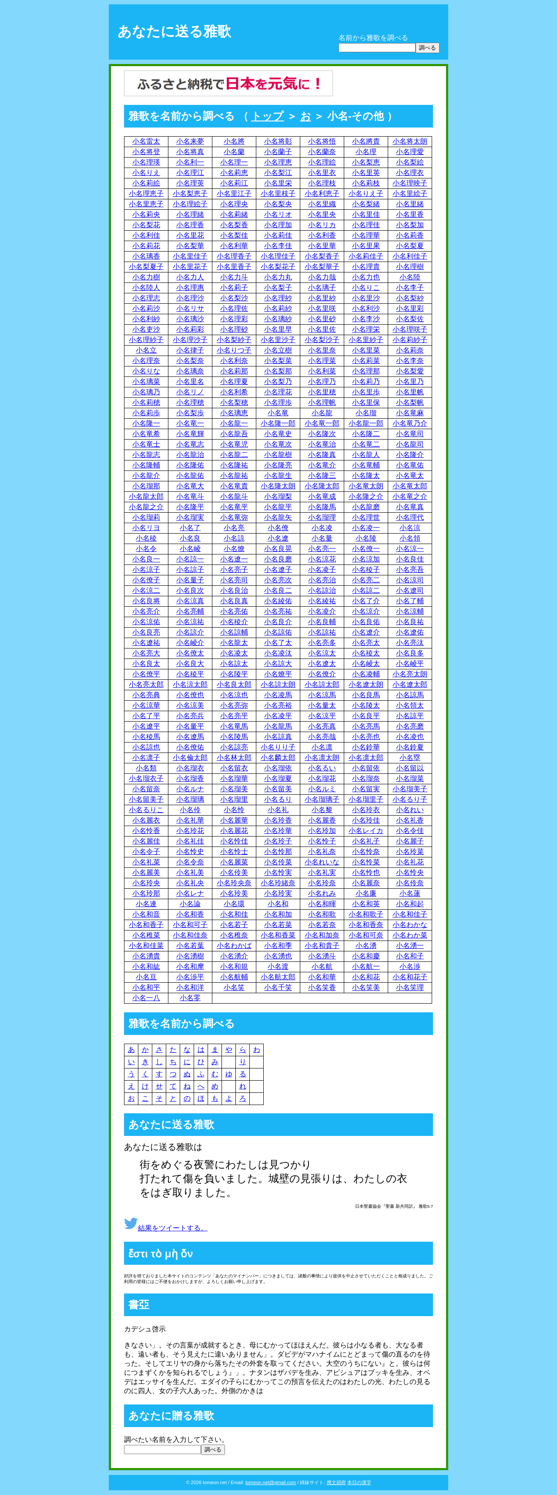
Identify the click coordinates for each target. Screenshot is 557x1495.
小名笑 (234, 987)
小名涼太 (322, 653)
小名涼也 (234, 695)
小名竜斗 (190, 496)
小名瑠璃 (190, 799)
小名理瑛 (146, 162)
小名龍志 (146, 454)
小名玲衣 (366, 809)
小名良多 (410, 653)
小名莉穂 (146, 402)
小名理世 (366, 517)
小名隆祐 (234, 465)
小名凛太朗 (322, 757)
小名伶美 (234, 872)
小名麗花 (234, 830)
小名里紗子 (366, 339)
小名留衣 (234, 768)
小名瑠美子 (410, 789)
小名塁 (409, 757)
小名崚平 (410, 663)
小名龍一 (234, 423)
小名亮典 (146, 695)
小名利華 (234, 245)
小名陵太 (366, 705)
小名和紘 (146, 966)
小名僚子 (146, 580)
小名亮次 (278, 580)
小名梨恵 (366, 162)
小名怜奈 (366, 851)
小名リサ (190, 308)
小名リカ (322, 224)
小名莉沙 (146, 308)
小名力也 (366, 277)
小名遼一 (234, 559)
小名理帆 (322, 402)
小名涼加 (366, 559)
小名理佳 (366, 224)
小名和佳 (234, 914)
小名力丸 (278, 277)
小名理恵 (278, 162)
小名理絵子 (190, 204)
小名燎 (234, 548)
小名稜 (146, 538)
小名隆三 (322, 475)
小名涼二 (146, 590)
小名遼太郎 (410, 684)
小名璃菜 (146, 381)
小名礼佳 (190, 841)
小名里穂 (322, 392)
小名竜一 (190, 423)
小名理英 (190, 183)
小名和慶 (366, 956)
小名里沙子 (278, 339)
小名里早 (278, 329)
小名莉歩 (146, 413)
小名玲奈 (322, 883)
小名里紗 (322, 298)
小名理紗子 (146, 339)
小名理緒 (190, 214)
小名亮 (234, 527)
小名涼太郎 (190, 684)
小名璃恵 (234, 413)
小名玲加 (322, 830)
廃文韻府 (336, 1482)
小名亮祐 (278, 611)
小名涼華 (146, 705)
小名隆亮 (278, 465)
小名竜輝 (190, 433)
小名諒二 (366, 590)
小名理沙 (190, 298)
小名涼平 (322, 715)
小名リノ (190, 392)
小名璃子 (322, 287)
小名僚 (278, 527)
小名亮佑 (234, 611)
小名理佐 (234, 308)
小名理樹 (410, 266)
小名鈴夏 (410, 747)
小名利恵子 (322, 193)
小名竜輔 (366, 465)
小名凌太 (234, 653)
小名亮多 (322, 642)
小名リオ (278, 214)
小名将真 (190, 151)
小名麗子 (410, 841)
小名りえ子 (366, 193)
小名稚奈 (234, 935)
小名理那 (366, 371)
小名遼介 (366, 632)
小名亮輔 (190, 611)
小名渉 (409, 966)
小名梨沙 (234, 298)
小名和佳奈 (190, 935)
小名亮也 (366, 736)
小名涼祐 (190, 621)
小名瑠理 (322, 517)
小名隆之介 (366, 496)
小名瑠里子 (366, 799)
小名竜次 (278, 444)
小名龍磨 (366, 507)
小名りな (146, 371)
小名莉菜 (366, 360)
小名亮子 (234, 569)
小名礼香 (410, 820)
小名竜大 (190, 486)
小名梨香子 (322, 256)
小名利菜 (322, 371)
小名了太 (278, 642)
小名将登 (146, 151)
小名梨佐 (410, 319)
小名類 (146, 768)
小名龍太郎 (146, 496)
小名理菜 (322, 360)
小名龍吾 (234, 433)
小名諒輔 (234, 632)
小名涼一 (410, 548)
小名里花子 (190, 266)
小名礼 (278, 809)
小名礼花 (410, 862)
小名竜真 (410, 507)
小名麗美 (146, 872)
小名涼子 (146, 569)
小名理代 (410, 517)
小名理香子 (234, 256)
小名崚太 (366, 663)
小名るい (322, 768)
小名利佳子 (410, 256)
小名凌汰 (278, 653)
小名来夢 (190, 141)
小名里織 (322, 204)
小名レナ (190, 893)
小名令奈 (190, 862)
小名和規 (234, 966)
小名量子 (190, 580)
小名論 (190, 903)
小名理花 (278, 392)
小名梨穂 (234, 402)
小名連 (146, 903)
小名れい (410, 809)
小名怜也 (366, 872)
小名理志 (146, 298)
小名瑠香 (190, 778)
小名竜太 (410, 475)
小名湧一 (410, 945)
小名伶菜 (278, 862)
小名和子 (410, 956)
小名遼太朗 (366, 684)
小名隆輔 (146, 465)
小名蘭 (234, 151)
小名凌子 (322, 569)
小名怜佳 (234, 841)
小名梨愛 (410, 371)
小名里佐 (322, 329)
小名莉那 (234, 371)
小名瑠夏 (278, 778)
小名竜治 (322, 444)
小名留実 (366, 789)
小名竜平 (234, 507)
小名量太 (322, 705)
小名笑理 (410, 987)
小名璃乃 (146, 392)
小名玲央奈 (234, 883)
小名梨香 (234, 224)
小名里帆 (410, 392)
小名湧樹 (190, 956)
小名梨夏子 (146, 266)
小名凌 (322, 527)
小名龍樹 (278, 454)
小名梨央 (278, 204)
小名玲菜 (410, 851)
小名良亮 (146, 632)
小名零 (190, 997)
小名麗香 (322, 820)
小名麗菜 (234, 862)
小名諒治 (322, 590)
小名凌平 (278, 715)
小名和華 (322, 977)
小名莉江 (234, 183)
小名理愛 (410, 151)
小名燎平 (278, 674)
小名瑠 (366, 413)
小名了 (190, 527)
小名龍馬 (278, 726)
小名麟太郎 (278, 757)
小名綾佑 (278, 601)
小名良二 (278, 590)
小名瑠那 (146, 486)
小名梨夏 (410, 245)
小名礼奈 (322, 851)
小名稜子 (366, 569)
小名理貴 (366, 266)
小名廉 (366, 893)
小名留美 (278, 789)
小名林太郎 (234, 757)
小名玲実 (278, 893)
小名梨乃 (278, 381)
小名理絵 (322, 162)
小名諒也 (146, 747)
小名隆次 (322, 433)
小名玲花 (190, 830)
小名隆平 (190, 507)
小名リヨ (146, 527)
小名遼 (278, 538)
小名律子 (190, 350)
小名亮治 (322, 580)
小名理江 (190, 172)
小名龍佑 (190, 475)
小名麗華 (234, 820)
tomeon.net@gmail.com (270, 1482)
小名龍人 (366, 454)
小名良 (190, 538)
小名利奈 (234, 360)
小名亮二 (366, 580)
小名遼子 (278, 569)
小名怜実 (278, 872)
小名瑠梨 (278, 496)
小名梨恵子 (190, 193)
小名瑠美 (234, 789)
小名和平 (146, 987)
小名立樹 (278, 350)
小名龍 (322, 413)
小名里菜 (366, 350)
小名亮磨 (410, 726)
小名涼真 (190, 601)
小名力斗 (234, 277)
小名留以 (410, 768)
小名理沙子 (190, 339)
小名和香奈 (366, 924)
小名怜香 (146, 830)
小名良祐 (410, 621)
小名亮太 (366, 642)
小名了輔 (410, 601)
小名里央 (322, 214)
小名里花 (190, 235)
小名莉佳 (278, 235)
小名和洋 (190, 987)
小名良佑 (366, 621)
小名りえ (146, 172)
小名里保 (366, 402)
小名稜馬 (146, 736)
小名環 (234, 903)
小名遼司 (410, 590)
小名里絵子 (410, 193)
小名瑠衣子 (146, 778)
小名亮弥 (234, 705)
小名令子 (146, 851)
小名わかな (410, 924)
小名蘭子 (278, 151)
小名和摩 (190, 966)
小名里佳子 (190, 256)
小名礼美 (190, 872)
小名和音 (146, 914)
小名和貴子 (322, 945)
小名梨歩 (190, 413)
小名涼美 (190, 705)
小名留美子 (146, 799)
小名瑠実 (190, 517)
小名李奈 (410, 360)
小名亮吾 (410, 569)
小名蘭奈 (322, 151)
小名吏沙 (146, 329)
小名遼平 (146, 726)
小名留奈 (146, 789)
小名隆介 (410, 454)
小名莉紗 (278, 308)
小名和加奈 (322, 935)
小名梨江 (278, 172)
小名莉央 (146, 214)
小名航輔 (234, 977)
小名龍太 (234, 642)
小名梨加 (410, 224)
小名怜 (234, 809)
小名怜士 (234, 851)
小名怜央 (410, 872)
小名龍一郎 (366, 423)
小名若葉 (190, 945)
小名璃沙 (190, 319)
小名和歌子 (366, 914)
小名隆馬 (322, 507)
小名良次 (190, 590)
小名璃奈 (190, 371)
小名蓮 (409, 893)
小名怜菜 (366, 862)
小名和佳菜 (146, 945)
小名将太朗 (410, 141)
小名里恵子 (146, 204)
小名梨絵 (410, 162)
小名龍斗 (234, 496)
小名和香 (190, 914)
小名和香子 (146, 924)
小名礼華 (190, 820)
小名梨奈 (190, 360)
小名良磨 (278, 559)
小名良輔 (322, 621)
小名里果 (366, 245)
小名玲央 (146, 883)
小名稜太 (366, 653)
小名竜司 (410, 433)
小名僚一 (366, 548)
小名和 (278, 903)
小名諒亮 (234, 747)
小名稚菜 (146, 935)
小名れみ (322, 893)
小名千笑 (278, 987)
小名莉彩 (190, 329)
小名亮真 (322, 726)
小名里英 (366, 172)
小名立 (146, 350)
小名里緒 (410, 204)
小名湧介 (234, 956)
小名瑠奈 (366, 778)
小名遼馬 (190, 736)
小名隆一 (146, 423)
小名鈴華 (366, 747)
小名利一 (190, 162)
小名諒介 (190, 632)
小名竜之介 (410, 496)
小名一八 (146, 997)
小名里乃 (410, 381)
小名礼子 (366, 841)
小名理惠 (190, 287)
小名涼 (409, 527)
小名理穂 (190, 402)
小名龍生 (278, 475)
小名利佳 (146, 235)
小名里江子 (234, 193)
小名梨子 (278, 287)
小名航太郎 (278, 977)
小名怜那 (278, 851)
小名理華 (366, 235)
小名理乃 (322, 381)
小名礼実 (322, 872)
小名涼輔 (410, 611)
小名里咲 (322, 308)
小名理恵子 (146, 193)
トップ (267, 116)
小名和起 (410, 903)
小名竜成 (322, 496)
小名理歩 (278, 402)
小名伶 (190, 809)
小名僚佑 (190, 747)
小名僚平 (146, 674)
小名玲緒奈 (278, 883)
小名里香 (410, 214)
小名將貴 (366, 141)
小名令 (146, 548)
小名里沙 (366, 298)
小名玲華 (278, 830)
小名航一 (366, 966)
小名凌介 (322, 611)
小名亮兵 (190, 715)
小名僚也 (190, 695)
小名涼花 (322, 559)
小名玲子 (278, 841)
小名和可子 (190, 924)
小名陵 (366, 538)
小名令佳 (410, 830)
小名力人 (190, 277)
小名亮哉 (322, 736)
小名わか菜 (410, 935)
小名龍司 (410, 444)
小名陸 (409, 277)
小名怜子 (322, 841)
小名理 (366, 151)
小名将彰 (278, 141)
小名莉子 (234, 287)
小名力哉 (322, 277)
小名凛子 (146, 757)
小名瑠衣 (190, 768)
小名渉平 (190, 977)
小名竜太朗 (366, 486)
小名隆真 (322, 454)
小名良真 (234, 601)
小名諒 (234, 538)
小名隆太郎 (322, 486)
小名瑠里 (234, 799)
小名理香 (190, 224)
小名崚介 (190, 642)
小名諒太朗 (278, 684)
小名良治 (234, 590)
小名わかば (234, 945)
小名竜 (278, 413)
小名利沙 (366, 308)
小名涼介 (366, 611)
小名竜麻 (410, 413)
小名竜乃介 (410, 423)
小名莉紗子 (410, 339)
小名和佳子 (410, 914)
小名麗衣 (146, 820)
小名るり (278, 799)
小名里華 (322, 245)
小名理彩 (234, 319)
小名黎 (322, 809)
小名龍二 (234, 454)
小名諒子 (190, 569)
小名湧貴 (146, 956)
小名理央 (234, 204)
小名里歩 (366, 392)
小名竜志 (190, 444)
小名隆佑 (190, 465)
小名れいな (322, 862)
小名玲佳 (366, 820)
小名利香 (322, 235)
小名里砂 (322, 319)
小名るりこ (146, 809)
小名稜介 (234, 621)
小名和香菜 (278, 935)
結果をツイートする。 (166, 1228)
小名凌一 (366, 527)
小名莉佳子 (366, 256)
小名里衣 (322, 172)
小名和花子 (410, 977)
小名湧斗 (322, 956)
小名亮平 (234, 715)
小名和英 (366, 903)
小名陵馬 (234, 736)
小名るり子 (410, 799)
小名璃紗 (278, 319)
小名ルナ (190, 789)
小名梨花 (146, 224)
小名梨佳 (234, 235)
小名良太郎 (234, 684)
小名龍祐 (234, 475)
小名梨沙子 (322, 339)
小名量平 (190, 726)
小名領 (409, 538)
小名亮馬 (366, 726)
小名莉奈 (410, 350)
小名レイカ (366, 830)
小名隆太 (366, 475)
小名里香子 (234, 266)
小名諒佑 (278, 632)
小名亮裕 (278, 705)
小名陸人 (146, 287)
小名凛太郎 (366, 757)
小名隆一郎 (278, 423)
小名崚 (190, 548)
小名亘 (146, 977)
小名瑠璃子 (322, 799)
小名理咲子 (410, 329)
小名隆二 (366, 433)
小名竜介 (322, 465)
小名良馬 (366, 695)
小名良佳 (410, 559)
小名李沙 (366, 319)
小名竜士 (146, 444)
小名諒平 (410, 715)
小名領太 (410, 705)
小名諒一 (190, 559)
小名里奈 (322, 350)
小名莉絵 (146, 183)
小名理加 (278, 224)
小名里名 (190, 381)
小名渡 (278, 966)
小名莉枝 (366, 183)
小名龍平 (278, 507)
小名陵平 (234, 674)
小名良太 (146, 663)
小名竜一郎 (322, 423)
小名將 (234, 141)
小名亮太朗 (410, 674)
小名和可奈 (366, 935)
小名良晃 (278, 548)
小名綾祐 (322, 601)
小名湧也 (278, 956)
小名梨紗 (410, 298)
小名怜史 (190, 851)
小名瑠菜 (410, 778)
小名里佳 (366, 214)
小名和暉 (322, 903)
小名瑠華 (234, 778)
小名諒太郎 (322, 684)
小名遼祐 (146, 642)
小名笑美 (366, 987)
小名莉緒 (234, 214)
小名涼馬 (322, 695)
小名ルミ (322, 789)
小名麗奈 (366, 883)
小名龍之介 (146, 507)
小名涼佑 (146, 621)
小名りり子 (278, 747)
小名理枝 (322, 183)
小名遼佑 (410, 632)
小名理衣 (410, 172)
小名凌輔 (366, 674)
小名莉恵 (234, 172)
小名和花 (366, 977)
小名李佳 (278, 245)
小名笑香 (322, 987)
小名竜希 (146, 433)
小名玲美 (234, 893)
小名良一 (146, 559)
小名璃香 (146, 256)
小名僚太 (190, 653)
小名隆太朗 (278, 486)
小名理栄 (366, 329)
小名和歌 (322, 914)
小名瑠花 (322, 778)
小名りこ (366, 287)
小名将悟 (322, 141)
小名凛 (322, 747)
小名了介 (366, 601)
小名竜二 (366, 444)
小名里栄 (278, 183)
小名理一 (234, 162)
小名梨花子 (278, 266)
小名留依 (366, 768)
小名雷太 (146, 141)
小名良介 (278, 621)
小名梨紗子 (234, 339)
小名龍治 (190, 454)
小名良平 (366, 715)
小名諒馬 (410, 695)
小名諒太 (234, 663)
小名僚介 (322, 674)
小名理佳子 (278, 256)
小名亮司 (234, 580)
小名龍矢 (278, 517)
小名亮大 (146, 653)
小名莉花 (146, 245)
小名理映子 (410, 183)
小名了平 (146, 715)
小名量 (322, 538)
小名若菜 (278, 924)
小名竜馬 (234, 726)
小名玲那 (146, 893)
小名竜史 (278, 433)
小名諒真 (278, 736)
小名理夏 (234, 381)
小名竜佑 (410, 465)
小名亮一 (322, 548)
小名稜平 (190, 674)
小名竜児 (234, 444)
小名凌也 (410, 736)
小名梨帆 (410, 402)
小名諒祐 (322, 632)
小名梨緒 (366, 204)
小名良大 (190, 663)
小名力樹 (146, 277)
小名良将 (146, 601)
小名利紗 (146, 319)
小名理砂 (234, 329)
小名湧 (366, 945)
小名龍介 (146, 475)
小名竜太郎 (410, 486)
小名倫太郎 (190, 757)
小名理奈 (146, 360)
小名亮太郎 (146, 684)
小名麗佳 (146, 841)
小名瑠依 (278, 768)
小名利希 (234, 392)
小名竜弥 (234, 517)
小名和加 (278, 914)
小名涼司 (410, 580)
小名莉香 (410, 235)
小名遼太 (322, 663)
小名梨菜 (278, 360)
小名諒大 (278, 663)
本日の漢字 (359, 1482)
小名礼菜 (146, 862)
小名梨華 (190, 245)
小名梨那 (278, 371)
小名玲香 (278, 820)
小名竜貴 (234, 486)
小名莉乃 (366, 381)
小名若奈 (322, 924)
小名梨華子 (322, 266)
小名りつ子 (234, 350)
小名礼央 (190, 883)
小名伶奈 (410, 883)
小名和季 (278, 945)
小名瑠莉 (146, 517)
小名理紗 (278, 298)
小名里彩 (410, 308)
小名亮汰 (410, 642)
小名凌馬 (278, 695)
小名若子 (234, 924)
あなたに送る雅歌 (174, 31)
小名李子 (410, 287)
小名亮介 (146, 611)
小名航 (322, 966)
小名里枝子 (278, 193)
